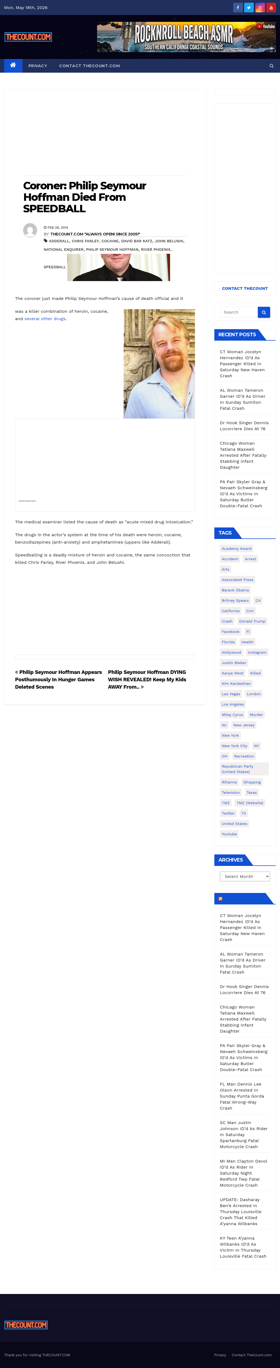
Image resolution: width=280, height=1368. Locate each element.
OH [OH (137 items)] (225, 756)
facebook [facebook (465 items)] (231, 631)
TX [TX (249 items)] (243, 813)
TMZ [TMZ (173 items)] (226, 803)
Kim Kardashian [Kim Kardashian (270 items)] (236, 683)
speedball (55, 267)
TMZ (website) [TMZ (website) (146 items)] (250, 803)
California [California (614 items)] (231, 611)
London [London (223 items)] (254, 694)
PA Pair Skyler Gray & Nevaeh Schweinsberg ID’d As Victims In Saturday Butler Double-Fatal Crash (243, 493)
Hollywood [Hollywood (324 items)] (231, 652)
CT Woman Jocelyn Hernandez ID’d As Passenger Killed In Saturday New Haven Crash (242, 363)
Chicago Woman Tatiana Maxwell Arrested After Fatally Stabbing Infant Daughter (243, 455)
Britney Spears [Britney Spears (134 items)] (235, 600)
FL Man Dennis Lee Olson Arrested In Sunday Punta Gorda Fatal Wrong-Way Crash (242, 1096)
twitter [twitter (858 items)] (228, 813)
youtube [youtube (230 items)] (229, 834)
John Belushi (169, 241)
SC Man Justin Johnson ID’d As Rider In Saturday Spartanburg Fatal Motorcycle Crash (244, 1134)
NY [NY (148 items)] (256, 746)
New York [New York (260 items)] (230, 735)
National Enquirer (63, 249)
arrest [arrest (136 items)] (250, 559)
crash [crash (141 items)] (227, 621)
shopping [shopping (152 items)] (252, 782)
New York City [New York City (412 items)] (234, 746)
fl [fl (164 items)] (248, 631)
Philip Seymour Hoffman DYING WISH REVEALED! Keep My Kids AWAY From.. (147, 679)
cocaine (109, 241)
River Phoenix (155, 249)
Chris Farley (85, 241)
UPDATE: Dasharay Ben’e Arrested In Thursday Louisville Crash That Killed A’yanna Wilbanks (240, 1211)
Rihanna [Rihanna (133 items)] (229, 782)
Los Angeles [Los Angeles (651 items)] (233, 704)
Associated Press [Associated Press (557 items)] (237, 579)
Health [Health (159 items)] (247, 642)
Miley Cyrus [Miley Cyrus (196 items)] (232, 714)
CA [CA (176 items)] (258, 600)
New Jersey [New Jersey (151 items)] (244, 725)
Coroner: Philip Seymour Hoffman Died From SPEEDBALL (84, 197)
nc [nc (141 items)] (224, 725)
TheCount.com (243, 898)
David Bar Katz (136, 241)
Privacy (37, 65)
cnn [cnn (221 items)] (250, 611)
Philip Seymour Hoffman (112, 249)
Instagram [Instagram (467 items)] (257, 652)
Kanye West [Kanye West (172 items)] (232, 673)
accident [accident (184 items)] (230, 559)
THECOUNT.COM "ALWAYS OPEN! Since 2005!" (95, 234)
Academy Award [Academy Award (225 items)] (237, 548)
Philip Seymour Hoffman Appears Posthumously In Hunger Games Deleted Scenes (58, 679)
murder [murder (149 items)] (256, 714)
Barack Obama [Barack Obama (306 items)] (235, 590)
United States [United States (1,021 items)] (234, 823)
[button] (272, 65)
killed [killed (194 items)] (255, 673)
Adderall (59, 241)
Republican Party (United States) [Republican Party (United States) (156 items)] (237, 769)
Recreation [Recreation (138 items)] (244, 756)
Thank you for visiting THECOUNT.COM (37, 1355)
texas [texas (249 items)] (252, 792)
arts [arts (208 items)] (225, 569)
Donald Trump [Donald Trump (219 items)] (252, 621)
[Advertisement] (105, 133)
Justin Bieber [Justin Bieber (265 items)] (234, 663)
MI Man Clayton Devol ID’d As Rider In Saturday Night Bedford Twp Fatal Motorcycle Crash (243, 1173)
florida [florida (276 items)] (228, 642)
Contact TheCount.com (89, 65)
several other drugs (44, 318)
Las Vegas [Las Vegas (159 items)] (231, 694)
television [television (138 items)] (231, 792)
